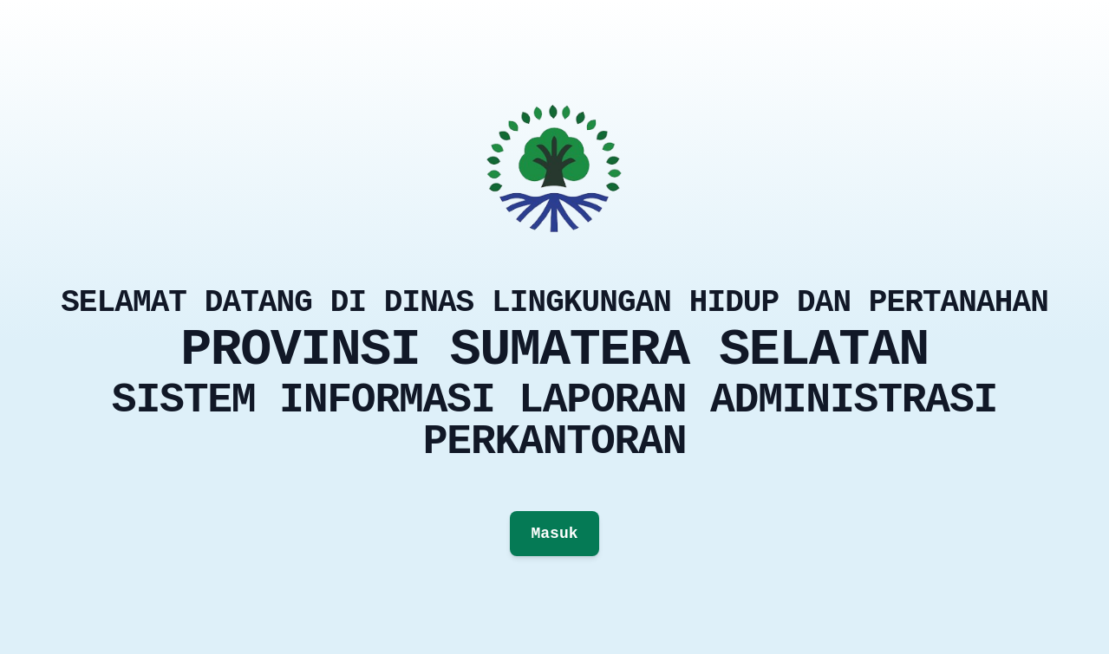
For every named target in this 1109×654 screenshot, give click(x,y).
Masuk (554, 533)
